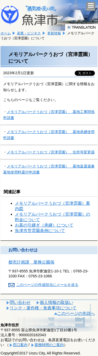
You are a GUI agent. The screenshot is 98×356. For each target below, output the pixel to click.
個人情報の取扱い (56, 302)
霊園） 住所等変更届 (51, 152)
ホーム (6, 33)
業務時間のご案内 (49, 345)
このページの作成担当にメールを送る (47, 285)
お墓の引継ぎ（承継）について (44, 225)
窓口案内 (20, 345)
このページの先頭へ (76, 313)
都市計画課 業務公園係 (31, 262)
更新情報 (54, 33)
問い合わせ (20, 302)
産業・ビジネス (29, 33)
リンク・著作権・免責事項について (43, 308)
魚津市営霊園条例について (40, 230)
